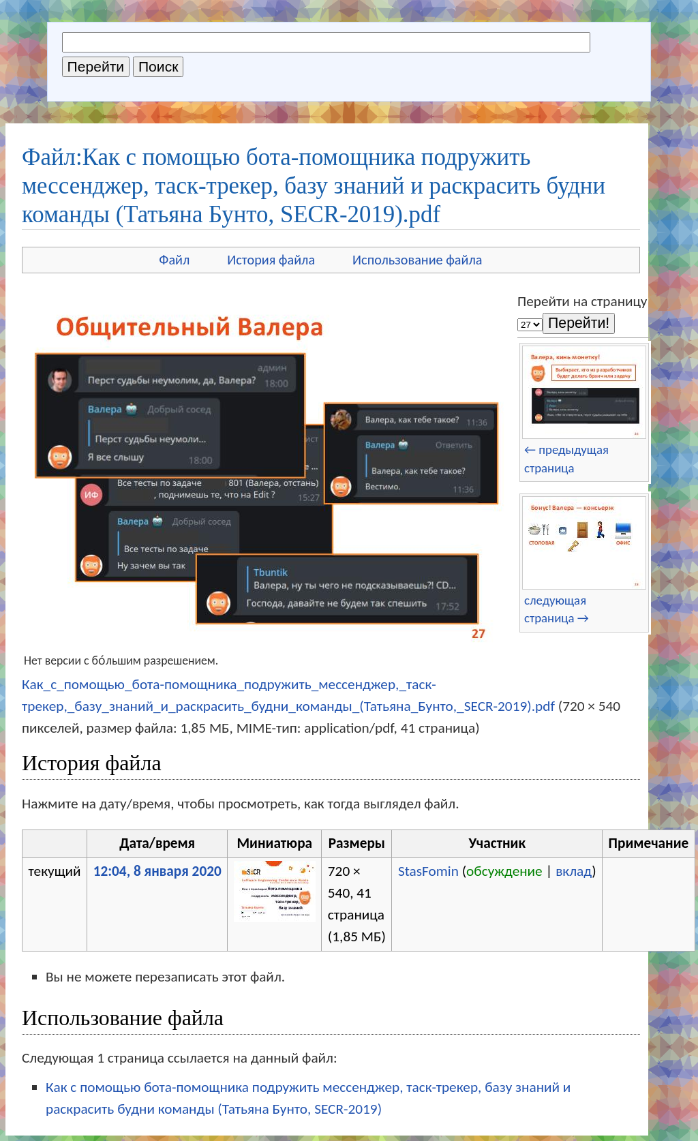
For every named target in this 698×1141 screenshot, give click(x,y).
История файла (271, 260)
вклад (574, 871)
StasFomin (428, 871)
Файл (174, 260)
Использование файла (417, 260)
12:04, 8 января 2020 (157, 871)
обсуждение (504, 871)
